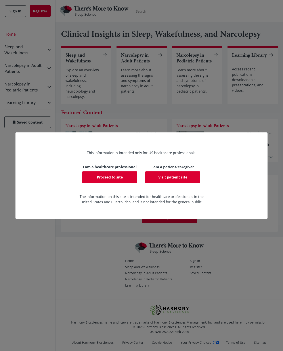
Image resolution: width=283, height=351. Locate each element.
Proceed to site (110, 177)
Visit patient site (172, 177)
